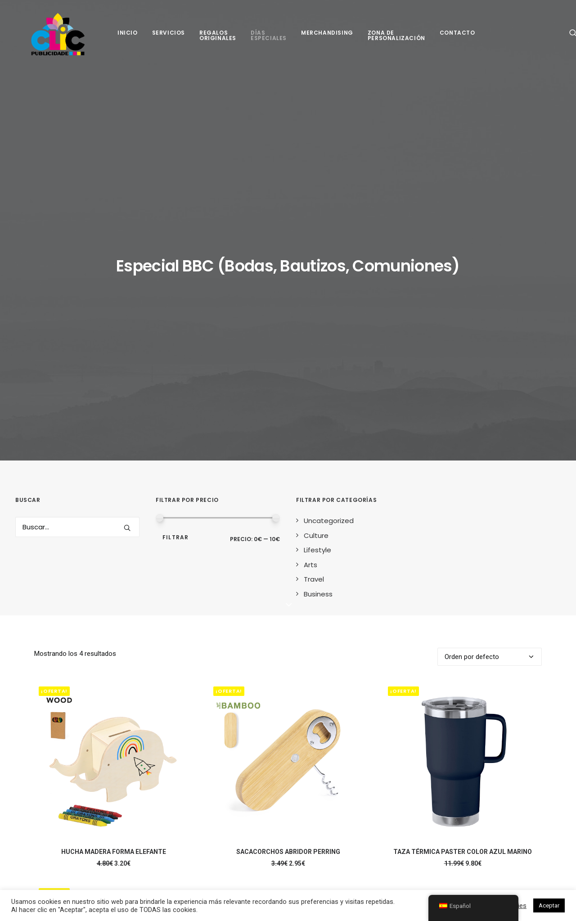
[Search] (77, 228)
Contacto (457, 36)
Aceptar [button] (549, 905)
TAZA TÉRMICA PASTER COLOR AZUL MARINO (462, 553)
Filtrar (175, 239)
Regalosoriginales (217, 38)
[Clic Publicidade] (55, 36)
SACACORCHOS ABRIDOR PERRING (288, 553)
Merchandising (327, 36)
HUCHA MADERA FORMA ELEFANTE (113, 553)
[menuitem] (127, 36)
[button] (127, 229)
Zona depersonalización (396, 38)
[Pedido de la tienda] (489, 358)
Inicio (127, 36)
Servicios (168, 36)
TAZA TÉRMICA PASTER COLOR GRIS (113, 754)
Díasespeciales (269, 38)
